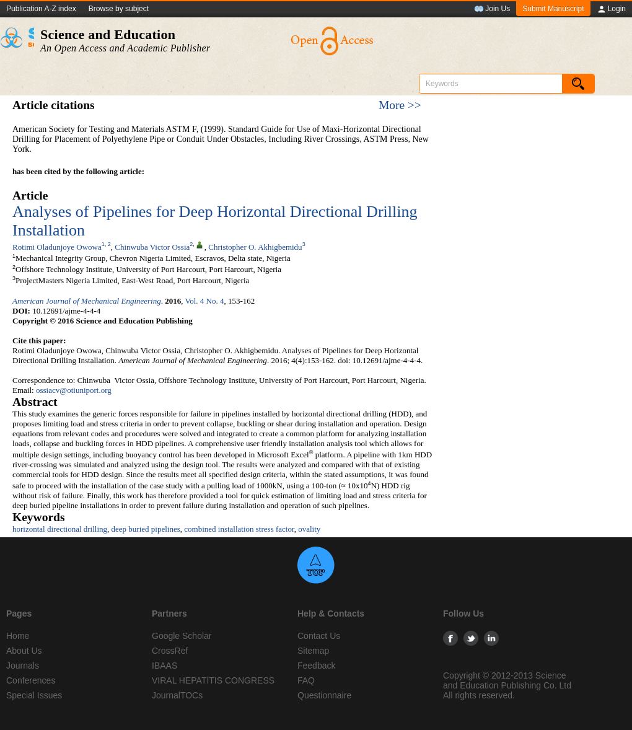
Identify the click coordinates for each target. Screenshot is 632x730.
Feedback (316, 666)
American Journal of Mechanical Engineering (86, 301)
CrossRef (170, 651)
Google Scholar (182, 636)
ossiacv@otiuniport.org (74, 390)
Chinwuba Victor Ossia (152, 247)
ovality (309, 529)
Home (17, 636)
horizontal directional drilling (59, 529)
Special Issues (34, 695)
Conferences (30, 680)
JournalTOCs (177, 695)
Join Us (492, 9)
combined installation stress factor (239, 529)
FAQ (306, 680)
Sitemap (313, 651)
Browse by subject (119, 8)
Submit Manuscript (553, 8)
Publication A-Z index (41, 8)
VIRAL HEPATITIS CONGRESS (213, 680)
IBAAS (164, 666)
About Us (24, 651)
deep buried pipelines (146, 529)
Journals (22, 666)
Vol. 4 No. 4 (204, 301)
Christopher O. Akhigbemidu (255, 247)
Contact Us (318, 636)
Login (611, 9)
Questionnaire (324, 695)
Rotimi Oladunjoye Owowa (57, 247)
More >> (400, 105)
